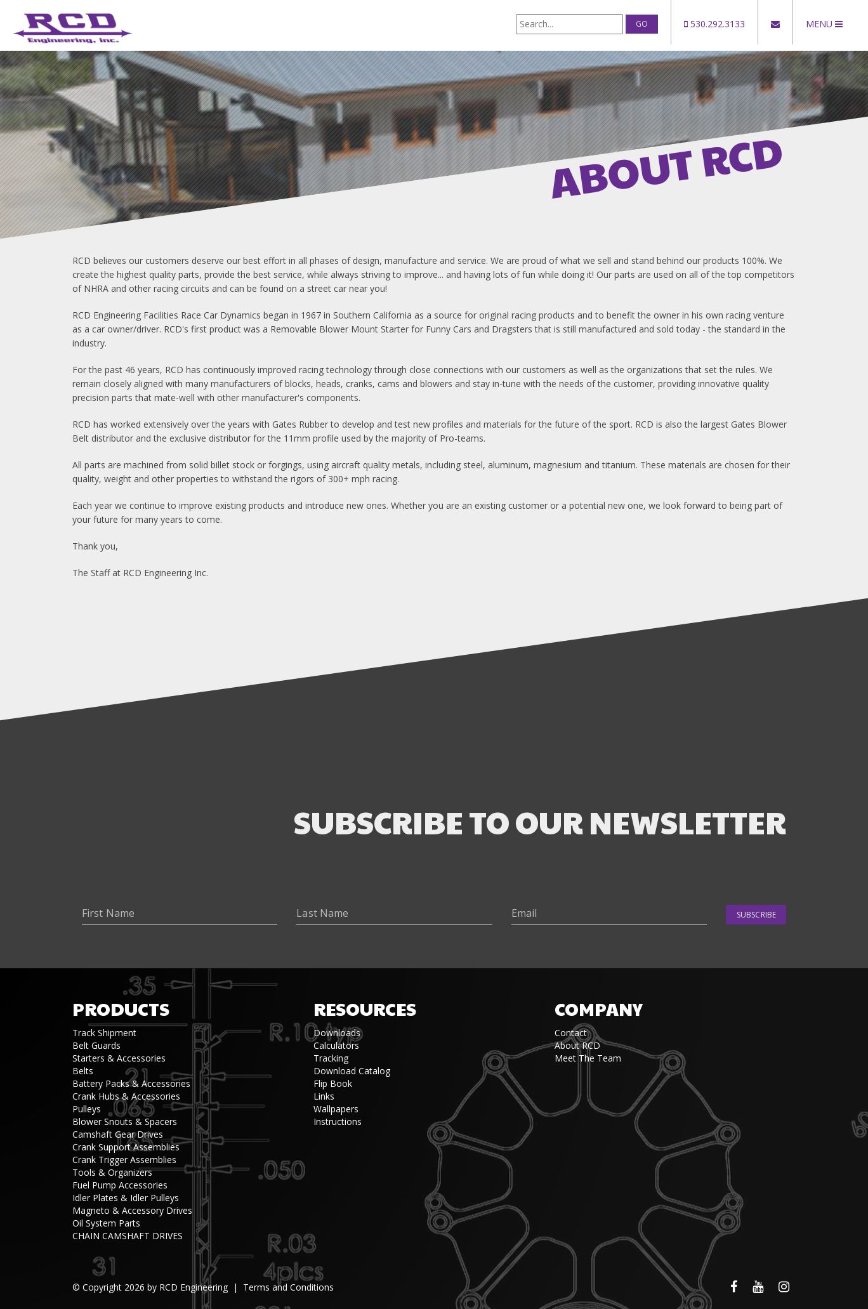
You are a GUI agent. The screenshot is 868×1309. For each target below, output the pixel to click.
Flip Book (332, 1083)
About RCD (577, 1045)
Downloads (336, 1033)
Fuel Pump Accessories (120, 1185)
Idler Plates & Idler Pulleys (125, 1198)
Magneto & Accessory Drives (132, 1210)
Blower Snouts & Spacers (124, 1121)
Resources (364, 1008)
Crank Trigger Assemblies (124, 1160)
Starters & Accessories (119, 1058)
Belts (82, 1071)
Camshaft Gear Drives (117, 1134)
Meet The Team (588, 1058)
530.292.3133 (714, 24)
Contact (571, 1033)
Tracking (330, 1058)
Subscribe (756, 914)
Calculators (336, 1045)
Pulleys (86, 1109)
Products (120, 1008)
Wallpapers (335, 1109)
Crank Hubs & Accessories (126, 1096)
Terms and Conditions (288, 1287)
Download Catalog (351, 1071)
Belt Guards (96, 1045)
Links (323, 1096)
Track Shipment (104, 1033)
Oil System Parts (106, 1223)
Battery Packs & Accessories (131, 1083)
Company (599, 1008)
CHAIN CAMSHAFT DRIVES (127, 1236)
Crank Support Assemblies (126, 1147)
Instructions (337, 1121)
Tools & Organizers (112, 1172)
